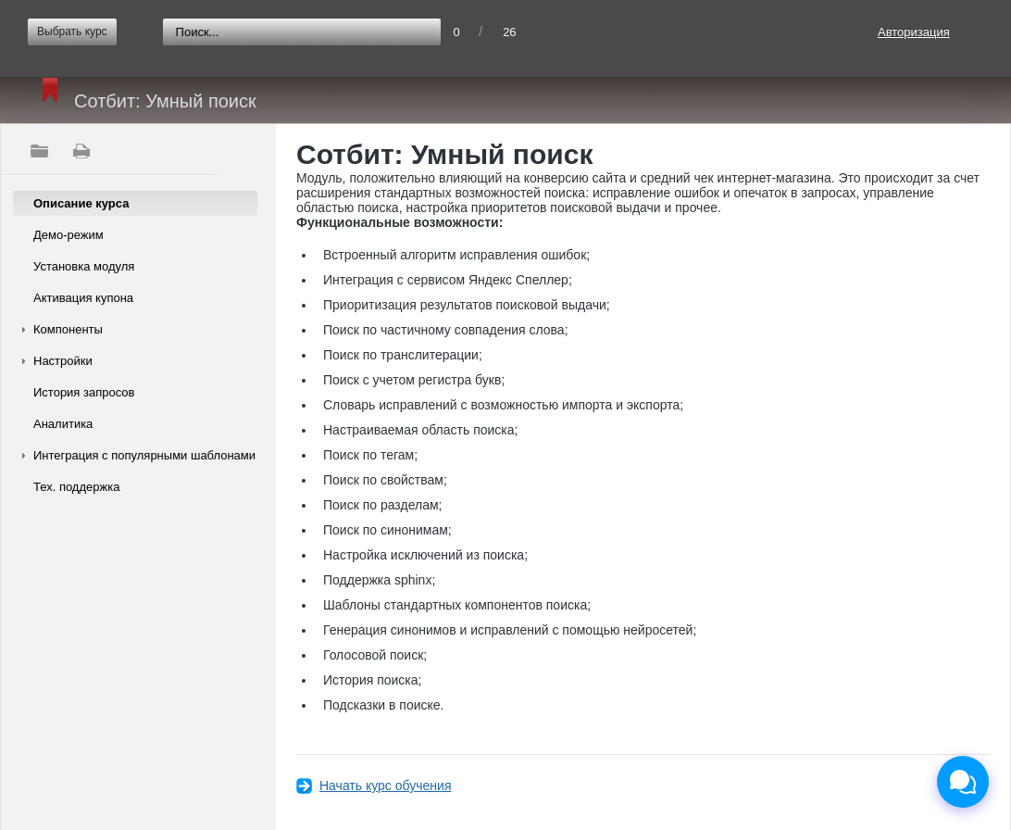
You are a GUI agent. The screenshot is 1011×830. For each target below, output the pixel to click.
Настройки (63, 361)
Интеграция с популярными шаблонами (144, 455)
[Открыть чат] (963, 782)
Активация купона (83, 298)
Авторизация (914, 32)
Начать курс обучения (385, 785)
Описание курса (81, 203)
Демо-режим (68, 235)
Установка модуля (83, 266)
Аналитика (63, 424)
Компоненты (68, 329)
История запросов (84, 392)
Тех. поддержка (76, 487)
